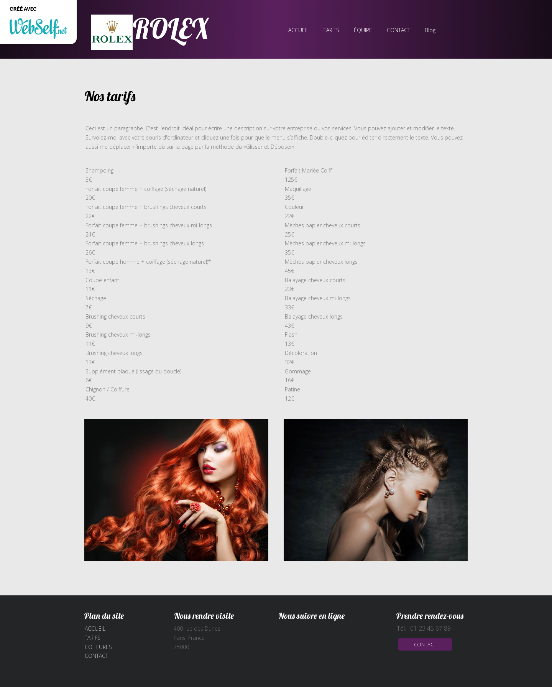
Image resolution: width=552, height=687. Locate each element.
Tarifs (92, 637)
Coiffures (98, 647)
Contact (96, 655)
